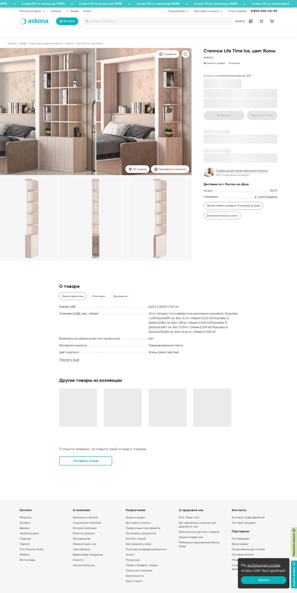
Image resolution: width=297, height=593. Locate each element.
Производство (82, 538)
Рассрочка (133, 559)
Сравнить (167, 54)
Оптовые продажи (244, 522)
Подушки (25, 538)
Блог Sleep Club (189, 517)
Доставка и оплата (138, 522)
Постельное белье (32, 549)
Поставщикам (240, 538)
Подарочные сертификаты (143, 527)
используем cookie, (264, 565)
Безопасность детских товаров (199, 531)
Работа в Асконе (83, 533)
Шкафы (23, 43)
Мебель (24, 554)
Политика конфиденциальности (146, 549)
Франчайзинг (240, 543)
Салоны (56, 11)
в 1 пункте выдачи (266, 196)
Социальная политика (87, 522)
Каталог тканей (136, 538)
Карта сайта (134, 581)
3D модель (137, 169)
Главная (12, 43)
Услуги (87, 11)
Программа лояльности (141, 533)
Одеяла (25, 543)
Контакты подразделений (248, 517)
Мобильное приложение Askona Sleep (199, 544)
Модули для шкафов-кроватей (46, 43)
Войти (240, 21)
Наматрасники (29, 533)
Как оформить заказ (138, 543)
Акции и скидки (135, 517)
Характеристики (73, 296)
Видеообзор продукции (88, 554)
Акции (72, 11)
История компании (85, 527)
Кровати (25, 522)
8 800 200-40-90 (264, 11)
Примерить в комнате (170, 169)
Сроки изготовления (139, 570)
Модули (69, 43)
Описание (98, 296)
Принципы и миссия (85, 517)
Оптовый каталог (243, 554)
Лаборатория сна (84, 543)
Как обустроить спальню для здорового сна (197, 524)
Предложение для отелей (248, 549)
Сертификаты (82, 549)
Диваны (24, 527)
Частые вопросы (83, 565)
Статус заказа (237, 11)
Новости (78, 559)
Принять (263, 580)
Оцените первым (214, 63)
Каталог (67, 21)
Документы (120, 296)
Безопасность (135, 575)
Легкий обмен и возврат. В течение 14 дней (233, 205)
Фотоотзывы (27, 559)
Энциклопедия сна (191, 537)
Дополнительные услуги (222, 215)
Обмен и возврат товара (142, 565)
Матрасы (25, 517)
